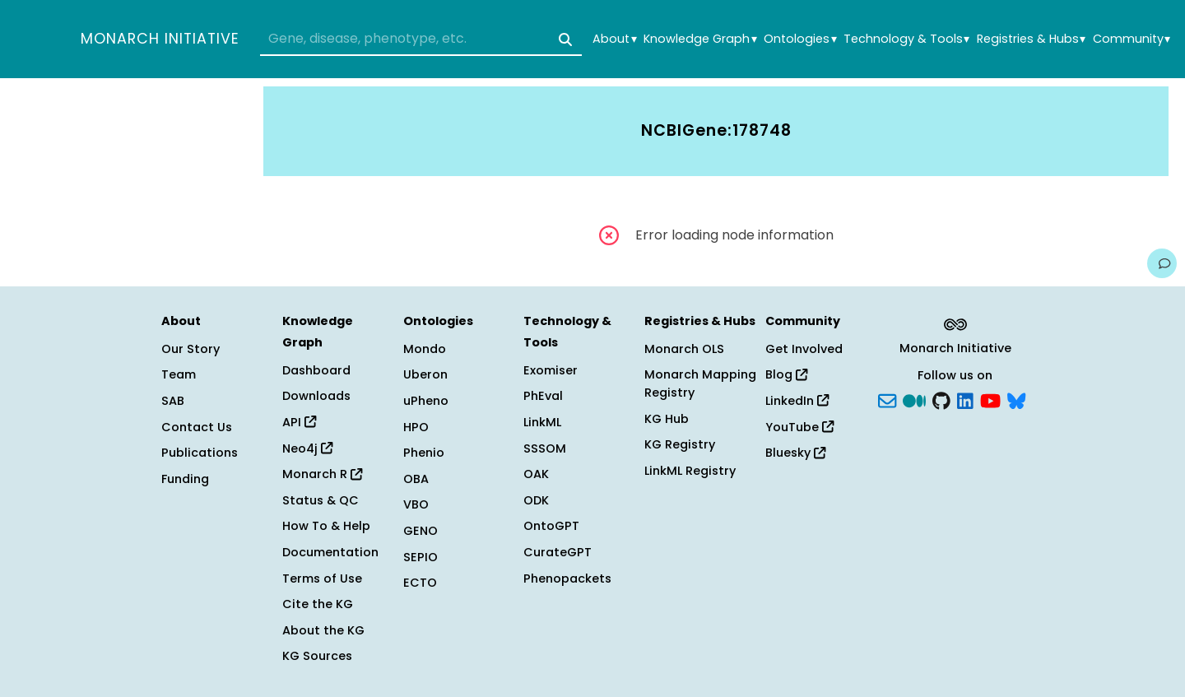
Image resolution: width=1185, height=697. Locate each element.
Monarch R (322, 474)
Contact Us (196, 427)
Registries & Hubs (1031, 39)
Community (1131, 39)
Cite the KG (317, 604)
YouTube (799, 427)
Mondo (424, 349)
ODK (536, 500)
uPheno (425, 401)
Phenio (423, 452)
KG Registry (679, 444)
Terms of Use (322, 578)
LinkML (542, 422)
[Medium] (914, 400)
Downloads (316, 396)
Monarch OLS (684, 349)
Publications (199, 452)
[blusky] (1016, 400)
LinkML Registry (690, 470)
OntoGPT (551, 526)
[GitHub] (941, 400)
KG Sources (317, 656)
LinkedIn (797, 401)
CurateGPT (557, 552)
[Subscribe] (887, 400)
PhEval (543, 396)
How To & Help (326, 526)
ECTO (420, 582)
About (614, 39)
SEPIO (420, 557)
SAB (172, 401)
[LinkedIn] (965, 400)
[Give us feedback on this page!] (1162, 263)
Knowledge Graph (700, 39)
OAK (536, 474)
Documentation (330, 552)
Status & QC (320, 500)
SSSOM (544, 448)
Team (178, 374)
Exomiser (550, 370)
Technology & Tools (906, 39)
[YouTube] (990, 400)
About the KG (323, 630)
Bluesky (795, 452)
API (299, 422)
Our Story (190, 349)
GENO (420, 531)
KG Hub (666, 419)
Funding (185, 479)
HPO (416, 427)
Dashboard (316, 370)
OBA (416, 479)
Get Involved (804, 349)
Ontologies (800, 39)
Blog (786, 374)
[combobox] (421, 39)
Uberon (425, 374)
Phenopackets (567, 578)
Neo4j (307, 448)
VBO (416, 504)
